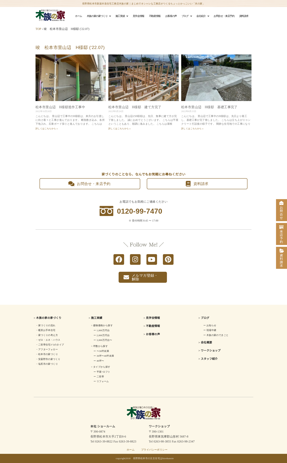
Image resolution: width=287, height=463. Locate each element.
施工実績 (121, 16)
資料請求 (243, 16)
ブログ (187, 16)
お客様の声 (171, 16)
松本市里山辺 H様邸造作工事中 (60, 107)
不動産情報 (155, 16)
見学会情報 (138, 16)
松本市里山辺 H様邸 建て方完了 (134, 107)
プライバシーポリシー (154, 449)
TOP (38, 28)
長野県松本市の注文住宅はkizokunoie (153, 458)
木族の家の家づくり (99, 16)
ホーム (78, 16)
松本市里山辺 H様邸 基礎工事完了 (209, 107)
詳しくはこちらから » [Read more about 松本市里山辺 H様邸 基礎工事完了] (192, 128)
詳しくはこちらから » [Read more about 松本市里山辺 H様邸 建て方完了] (119, 128)
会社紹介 (202, 16)
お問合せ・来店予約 (224, 16)
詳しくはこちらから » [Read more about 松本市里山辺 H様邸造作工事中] (47, 128)
